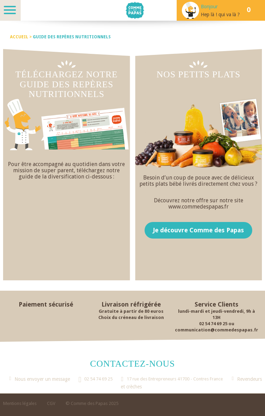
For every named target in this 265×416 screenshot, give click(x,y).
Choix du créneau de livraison (131, 317)
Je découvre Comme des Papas (198, 230)
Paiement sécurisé (46, 304)
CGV (51, 403)
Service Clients (216, 304)
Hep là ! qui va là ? (220, 14)
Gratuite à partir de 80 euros (131, 311)
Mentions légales (20, 403)
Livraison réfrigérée (131, 304)
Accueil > (21, 37)
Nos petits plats (199, 74)
